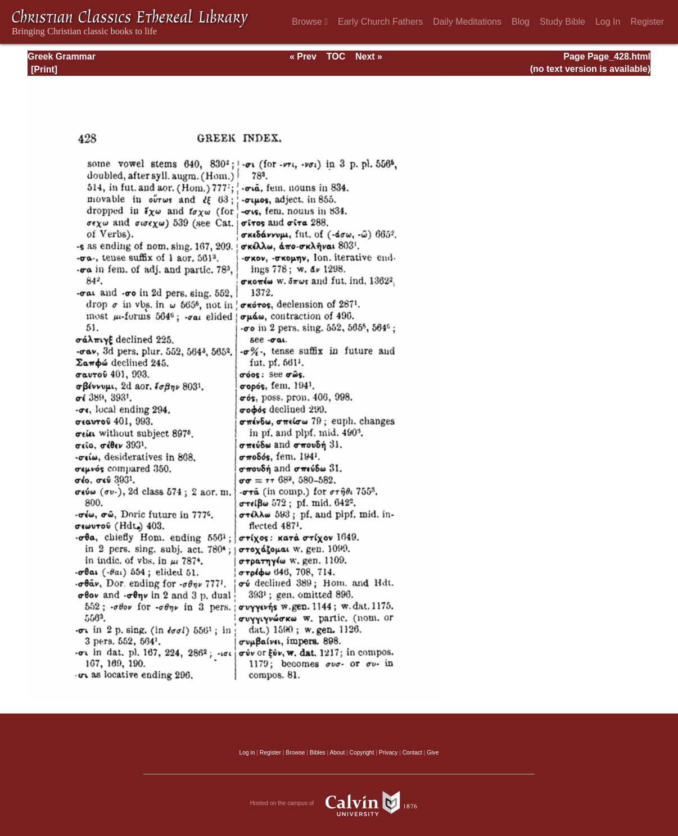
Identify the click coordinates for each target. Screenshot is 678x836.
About (337, 752)
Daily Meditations (467, 21)
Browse (310, 21)
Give (433, 752)
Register (647, 21)
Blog (521, 21)
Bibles (318, 752)
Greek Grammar (62, 56)
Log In (607, 21)
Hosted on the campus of (339, 803)
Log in (247, 752)
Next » (368, 56)
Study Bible (562, 21)
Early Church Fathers (380, 21)
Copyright (362, 752)
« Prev (303, 56)
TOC (336, 56)
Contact (412, 752)
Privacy (388, 752)
